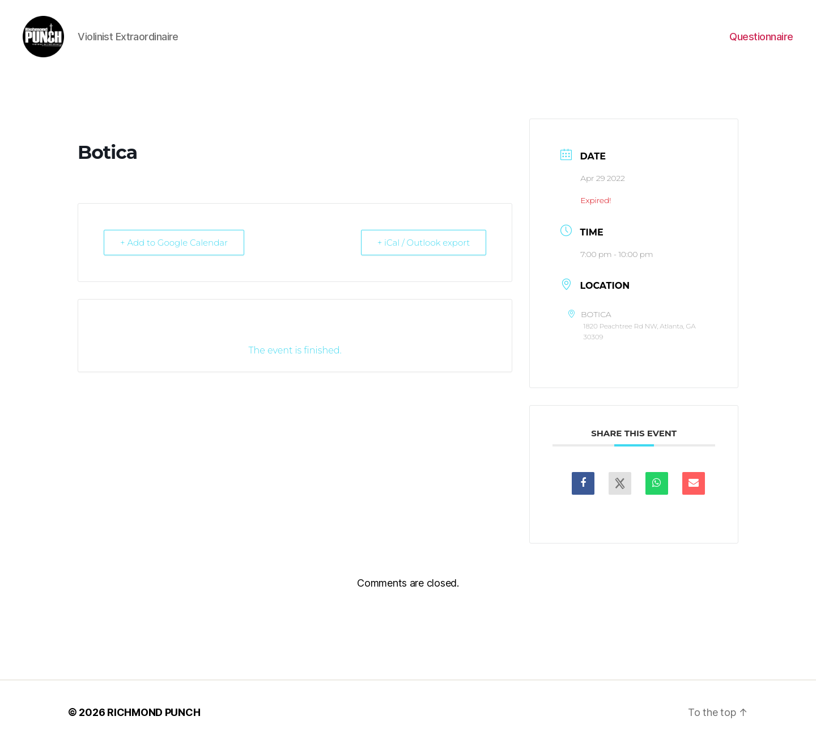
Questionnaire (761, 41)
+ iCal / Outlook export (423, 251)
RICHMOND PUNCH (153, 722)
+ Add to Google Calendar (174, 251)
